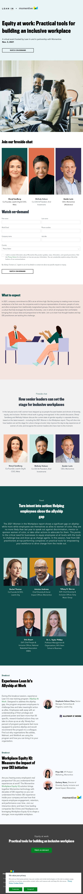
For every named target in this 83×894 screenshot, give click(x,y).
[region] (43, 883)
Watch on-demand (18, 50)
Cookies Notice (18, 883)
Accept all (30, 889)
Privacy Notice (12, 257)
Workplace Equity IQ (11, 786)
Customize (15, 889)
